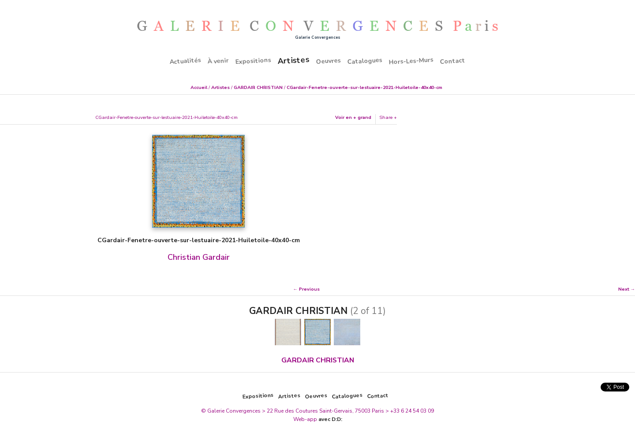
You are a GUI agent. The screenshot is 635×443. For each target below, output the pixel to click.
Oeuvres (328, 61)
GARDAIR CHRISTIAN (258, 87)
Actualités (186, 60)
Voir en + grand (353, 117)
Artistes (293, 60)
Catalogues (365, 60)
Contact (453, 61)
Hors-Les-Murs (411, 60)
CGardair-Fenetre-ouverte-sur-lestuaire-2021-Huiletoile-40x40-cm (364, 87)
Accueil (198, 87)
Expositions (253, 60)
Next (623, 289)
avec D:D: (330, 419)
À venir (218, 61)
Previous (309, 289)
